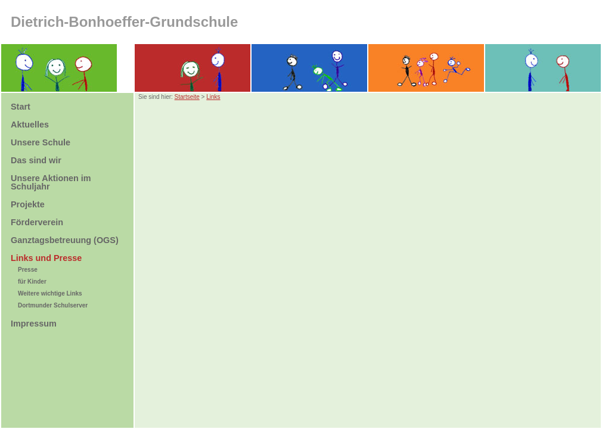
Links (213, 97)
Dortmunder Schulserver (53, 305)
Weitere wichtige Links (50, 293)
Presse (28, 269)
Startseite (187, 97)
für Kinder (32, 281)
